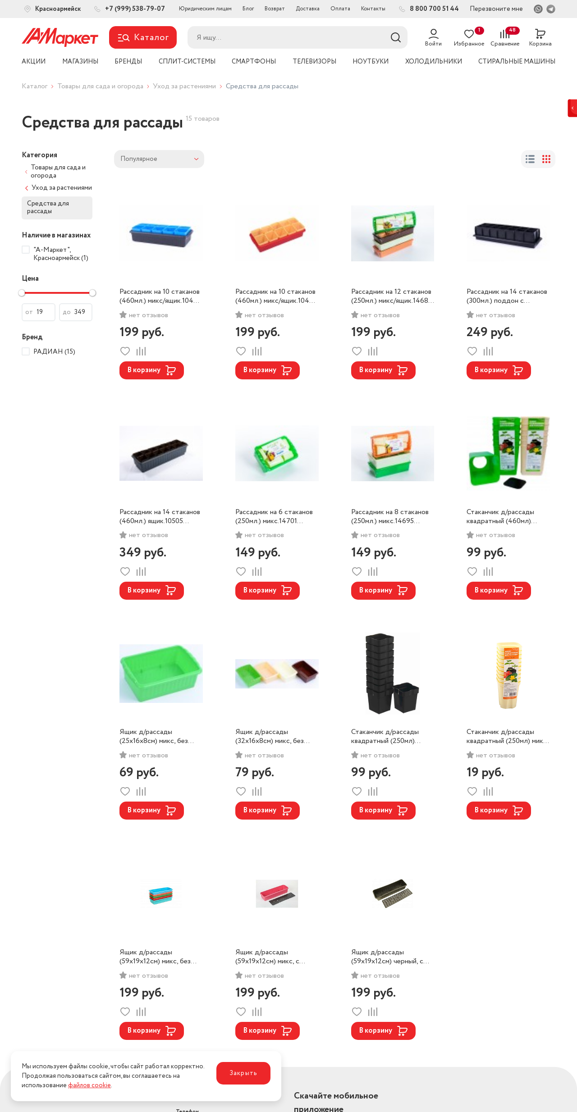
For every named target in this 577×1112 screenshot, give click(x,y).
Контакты (373, 9)
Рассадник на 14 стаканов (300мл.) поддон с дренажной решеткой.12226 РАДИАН (507, 296)
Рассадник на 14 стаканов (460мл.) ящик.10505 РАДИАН (159, 517)
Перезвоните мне (496, 9)
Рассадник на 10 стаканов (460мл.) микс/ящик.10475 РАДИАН (276, 296)
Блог (248, 9)
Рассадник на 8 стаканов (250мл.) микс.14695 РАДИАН (390, 517)
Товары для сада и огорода (100, 86)
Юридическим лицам (205, 9)
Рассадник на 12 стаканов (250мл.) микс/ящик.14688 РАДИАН (391, 296)
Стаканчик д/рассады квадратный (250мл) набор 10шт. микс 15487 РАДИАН (388, 737)
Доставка (308, 9)
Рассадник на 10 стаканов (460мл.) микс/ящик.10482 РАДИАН (160, 296)
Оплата (340, 9)
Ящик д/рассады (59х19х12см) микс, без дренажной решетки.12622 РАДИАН (160, 957)
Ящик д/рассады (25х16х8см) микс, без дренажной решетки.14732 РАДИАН (160, 737)
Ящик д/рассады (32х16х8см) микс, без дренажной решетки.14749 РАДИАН (276, 737)
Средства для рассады (48, 207)
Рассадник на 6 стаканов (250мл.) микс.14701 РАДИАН (274, 517)
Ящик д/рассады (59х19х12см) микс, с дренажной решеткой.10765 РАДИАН (267, 957)
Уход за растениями (184, 86)
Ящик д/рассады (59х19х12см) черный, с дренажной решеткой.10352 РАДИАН (387, 957)
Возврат (275, 9)
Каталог (34, 86)
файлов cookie (89, 1085)
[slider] (21, 293)
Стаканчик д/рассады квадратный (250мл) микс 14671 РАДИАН (507, 737)
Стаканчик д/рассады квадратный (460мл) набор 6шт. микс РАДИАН (500, 517)
